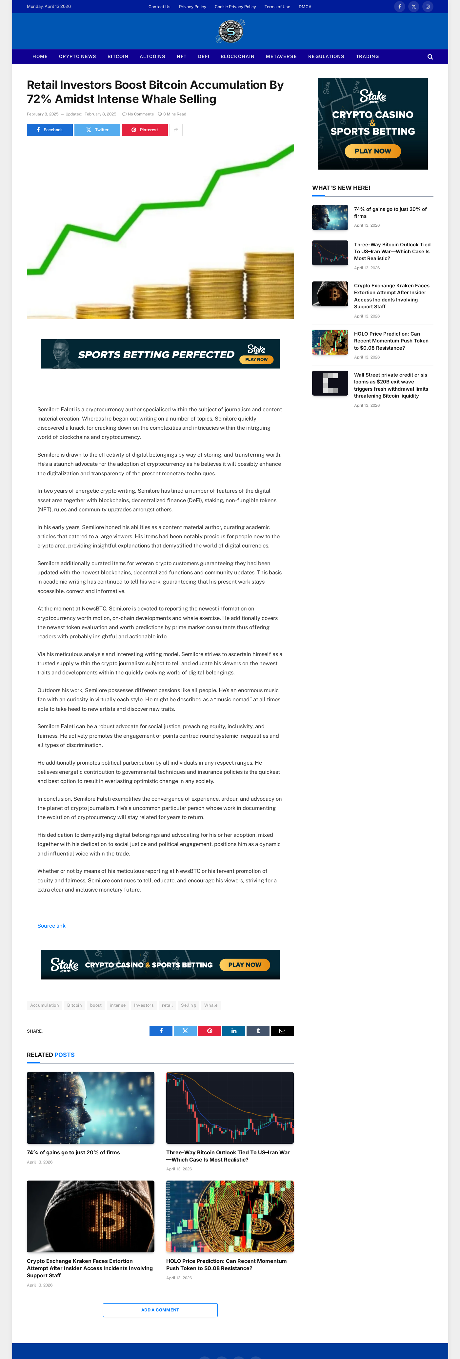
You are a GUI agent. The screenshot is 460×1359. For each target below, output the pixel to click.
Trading (367, 56)
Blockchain (238, 56)
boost (96, 1005)
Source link (51, 925)
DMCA (305, 6)
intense (118, 1005)
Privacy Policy (192, 6)
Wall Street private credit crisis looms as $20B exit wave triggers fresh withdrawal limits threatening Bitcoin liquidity (391, 385)
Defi (204, 56)
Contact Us (159, 6)
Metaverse (281, 56)
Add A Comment (160, 1310)
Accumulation (44, 1005)
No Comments (138, 114)
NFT (182, 56)
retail (167, 1005)
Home (40, 56)
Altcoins (153, 56)
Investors (144, 1005)
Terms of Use (277, 6)
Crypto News (77, 56)
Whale (210, 1005)
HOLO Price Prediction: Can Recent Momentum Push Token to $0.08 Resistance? (226, 1264)
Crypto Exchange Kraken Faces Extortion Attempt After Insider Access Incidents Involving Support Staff (90, 1268)
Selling (188, 1005)
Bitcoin (118, 56)
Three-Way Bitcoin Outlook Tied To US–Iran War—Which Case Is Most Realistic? (228, 1156)
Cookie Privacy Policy (235, 6)
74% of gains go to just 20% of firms (73, 1152)
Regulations (326, 56)
